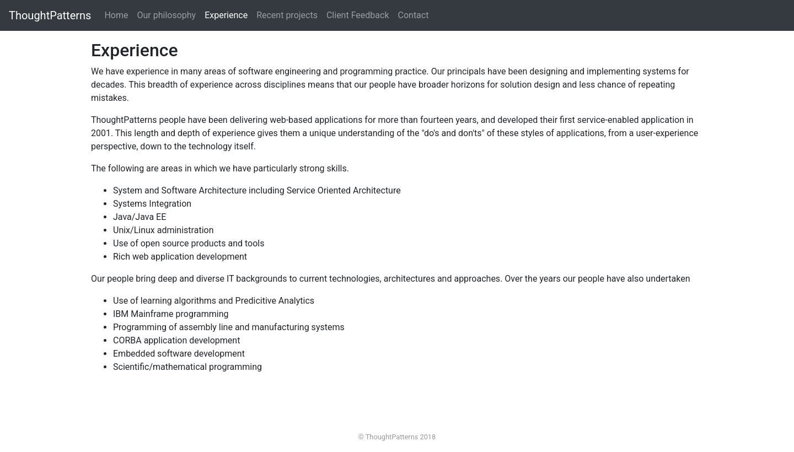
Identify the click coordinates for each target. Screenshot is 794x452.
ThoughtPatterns (50, 15)
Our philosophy (166, 15)
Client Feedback (357, 15)
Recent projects (287, 15)
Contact (413, 15)
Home (118, 14)
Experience (226, 15)
